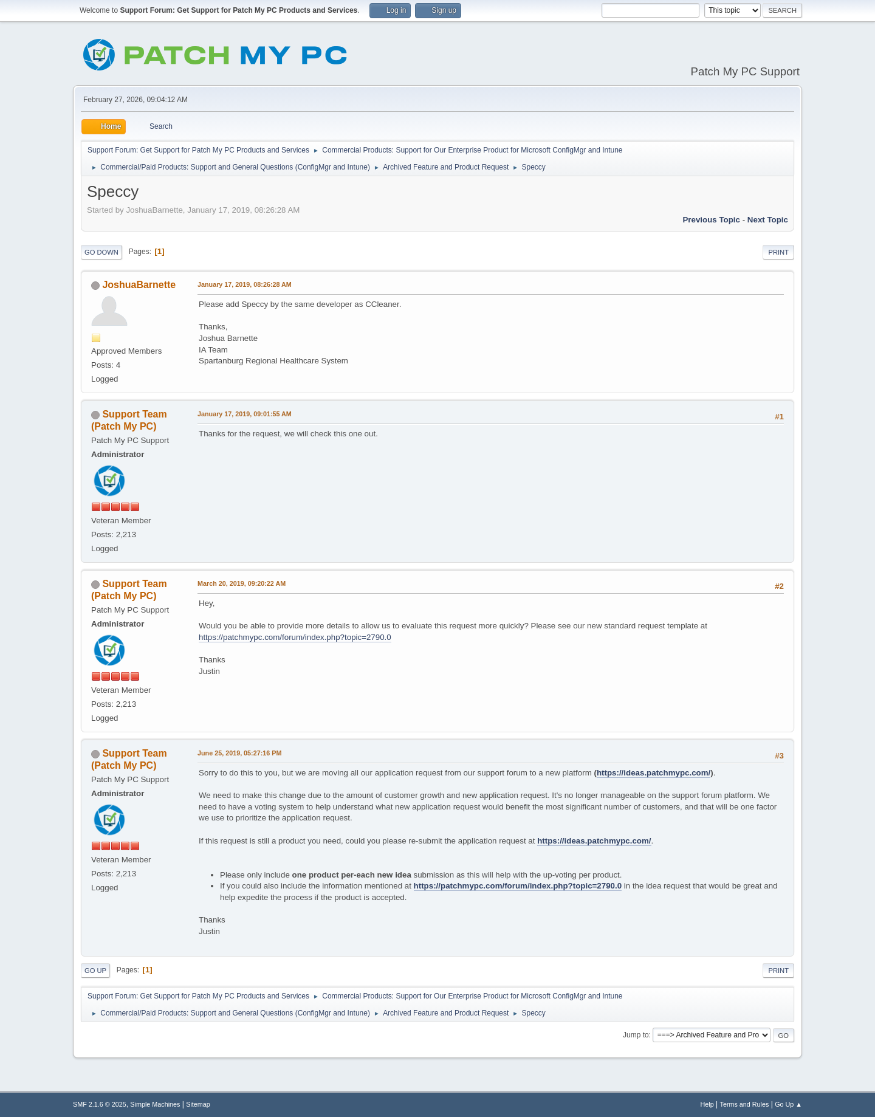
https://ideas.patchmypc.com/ (653, 772)
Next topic (767, 219)
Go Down (101, 252)
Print (778, 252)
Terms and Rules (744, 1104)
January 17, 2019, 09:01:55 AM (244, 414)
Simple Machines (155, 1104)
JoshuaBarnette (139, 285)
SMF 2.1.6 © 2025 (99, 1104)
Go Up (95, 970)
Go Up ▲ (788, 1104)
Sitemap (198, 1104)
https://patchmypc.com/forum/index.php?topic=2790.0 (295, 637)
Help (707, 1104)
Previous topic (711, 219)
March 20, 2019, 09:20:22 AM (241, 583)
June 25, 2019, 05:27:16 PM (239, 753)
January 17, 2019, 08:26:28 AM (244, 284)
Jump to (636, 1035)
